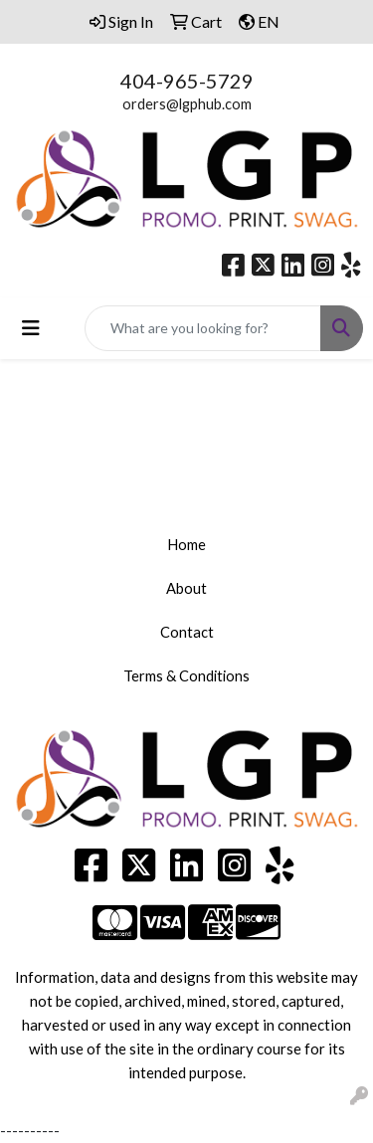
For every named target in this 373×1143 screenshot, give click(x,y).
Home (186, 544)
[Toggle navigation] (31, 327)
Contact (187, 632)
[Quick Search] (203, 328)
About (186, 588)
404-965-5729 (187, 81)
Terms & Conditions (186, 675)
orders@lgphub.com (187, 103)
